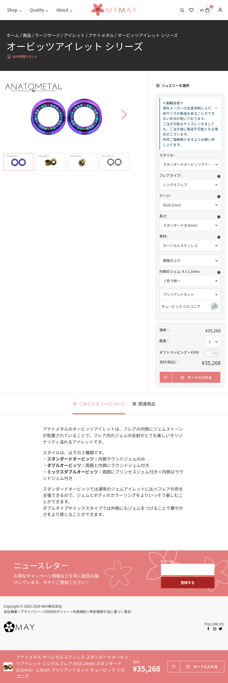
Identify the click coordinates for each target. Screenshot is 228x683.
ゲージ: (165, 195)
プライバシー (30, 611)
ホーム (12, 35)
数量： (164, 341)
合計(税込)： (169, 362)
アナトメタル (101, 35)
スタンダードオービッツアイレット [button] (190, 164)
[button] (190, 306)
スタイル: (166, 155)
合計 (136, 661)
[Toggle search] (182, 10)
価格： (164, 330)
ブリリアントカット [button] (178, 294)
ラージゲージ (47, 35)
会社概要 (10, 611)
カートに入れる (196, 377)
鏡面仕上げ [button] (171, 260)
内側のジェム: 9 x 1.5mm (179, 271)
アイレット (74, 35)
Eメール (167, 561)
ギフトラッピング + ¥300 (179, 352)
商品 (27, 35)
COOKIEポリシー (57, 611)
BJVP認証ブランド (21, 56)
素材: (163, 236)
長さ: (163, 216)
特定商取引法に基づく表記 (110, 611)
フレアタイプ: (170, 175)
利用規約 (80, 611)
